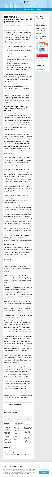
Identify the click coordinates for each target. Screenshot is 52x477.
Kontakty (39, 9)
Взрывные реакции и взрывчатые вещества (7, 425)
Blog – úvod (13, 9)
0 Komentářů (28, 25)
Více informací (26, 473)
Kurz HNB (26, 9)
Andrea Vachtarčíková (10, 25)
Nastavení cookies (44, 465)
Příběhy (20, 9)
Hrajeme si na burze (40, 69)
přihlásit (25, 454)
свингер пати (7, 219)
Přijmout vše (44, 472)
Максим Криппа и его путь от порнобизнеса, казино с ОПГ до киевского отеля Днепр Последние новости (28, 429)
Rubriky (33, 9)
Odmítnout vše (44, 469)
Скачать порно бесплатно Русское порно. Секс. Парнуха (18, 426)
